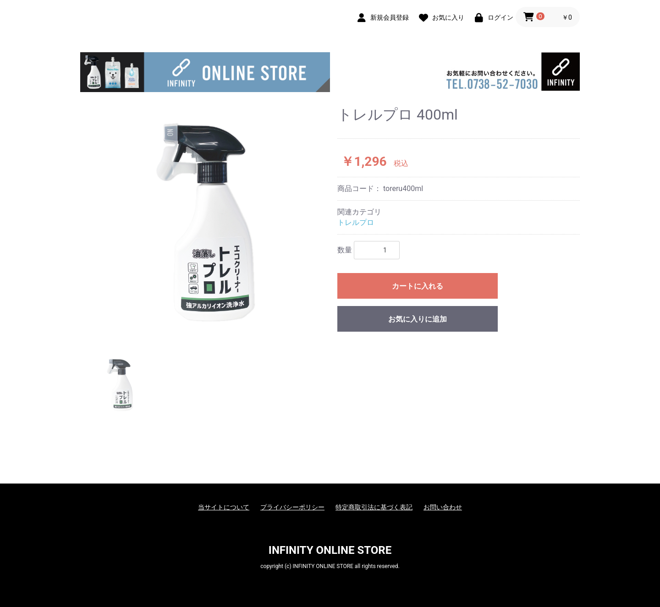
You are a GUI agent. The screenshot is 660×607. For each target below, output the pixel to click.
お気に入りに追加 (417, 319)
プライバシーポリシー (292, 507)
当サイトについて (223, 507)
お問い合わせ (443, 507)
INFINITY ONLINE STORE (330, 550)
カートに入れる (417, 286)
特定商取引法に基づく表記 (374, 507)
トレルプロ (355, 222)
